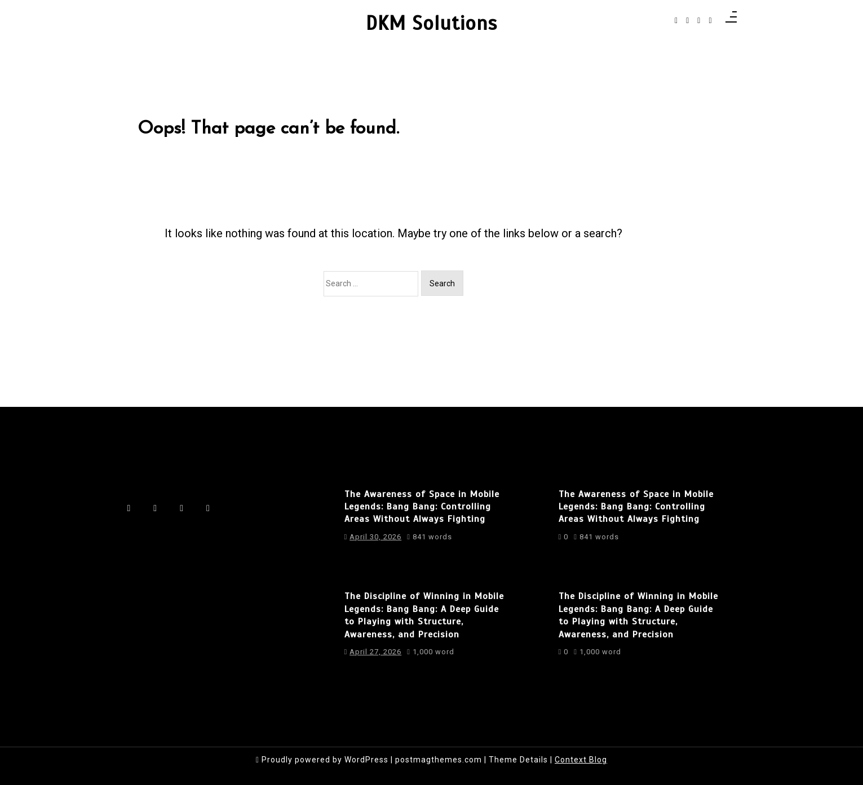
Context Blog (581, 759)
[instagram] (687, 20)
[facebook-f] (676, 20)
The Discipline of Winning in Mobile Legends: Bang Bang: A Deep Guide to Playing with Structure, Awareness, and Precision (424, 615)
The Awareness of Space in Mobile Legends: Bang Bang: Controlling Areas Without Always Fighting (421, 507)
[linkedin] (698, 20)
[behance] (710, 20)
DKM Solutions (431, 23)
